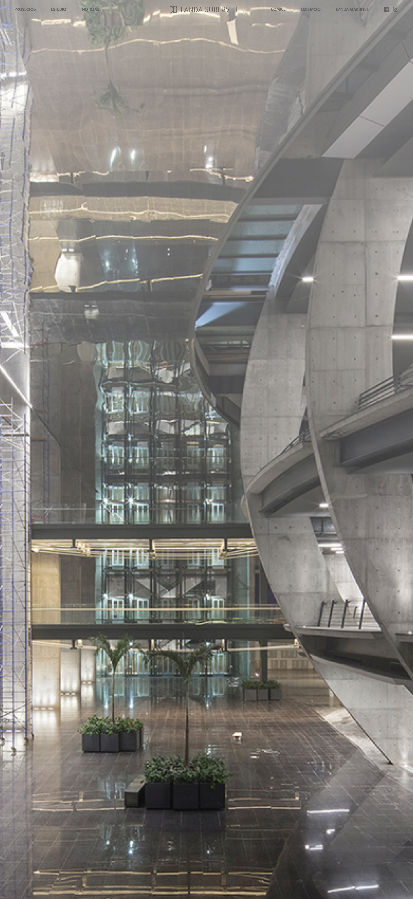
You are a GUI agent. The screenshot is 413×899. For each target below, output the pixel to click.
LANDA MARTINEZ (352, 9)
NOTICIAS (90, 9)
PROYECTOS (25, 9)
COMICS (278, 9)
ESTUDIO (58, 9)
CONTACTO (311, 9)
